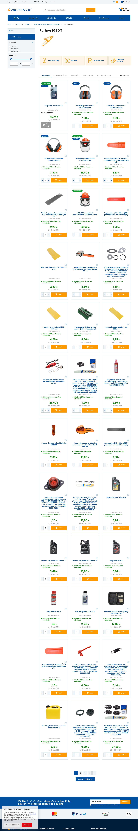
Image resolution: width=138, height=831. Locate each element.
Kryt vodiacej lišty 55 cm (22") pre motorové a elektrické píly (116, 214)
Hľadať (90, 10)
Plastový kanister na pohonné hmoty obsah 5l (54, 727)
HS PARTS (36, 2)
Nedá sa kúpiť (48, 125)
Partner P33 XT (68, 24)
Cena (11, 55)
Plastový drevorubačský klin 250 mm (116, 328)
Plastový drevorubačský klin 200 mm (54, 328)
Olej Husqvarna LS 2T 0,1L (85, 612)
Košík (125, 9)
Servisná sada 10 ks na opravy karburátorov (116, 612)
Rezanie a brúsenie (69, 18)
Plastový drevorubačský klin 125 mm (53, 268)
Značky (44, 2)
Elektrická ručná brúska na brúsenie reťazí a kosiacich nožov (53, 381)
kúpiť (91, 126)
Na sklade (14, 51)
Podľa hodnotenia (104, 75)
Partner (27, 24)
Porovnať (66, 103)
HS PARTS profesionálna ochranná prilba (85, 159)
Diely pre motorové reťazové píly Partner (47, 24)
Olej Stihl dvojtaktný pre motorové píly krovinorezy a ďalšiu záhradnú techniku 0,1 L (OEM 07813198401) (116, 382)
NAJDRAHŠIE (75, 75)
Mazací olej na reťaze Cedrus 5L (85, 561)
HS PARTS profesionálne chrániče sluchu (85, 107)
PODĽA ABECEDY (88, 75)
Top (12, 46)
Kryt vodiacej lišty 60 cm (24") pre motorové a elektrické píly (116, 444)
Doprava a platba (13, 2)
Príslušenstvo (104, 18)
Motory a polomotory (51, 18)
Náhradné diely (34, 18)
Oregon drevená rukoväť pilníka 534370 (53, 444)
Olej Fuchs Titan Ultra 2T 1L (116, 497)
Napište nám (26, 2)
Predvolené (46, 75)
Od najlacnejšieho (60, 75)
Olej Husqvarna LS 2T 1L (54, 106)
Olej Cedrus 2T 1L (116, 561)
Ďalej (94, 773)
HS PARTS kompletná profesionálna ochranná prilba (85, 214)
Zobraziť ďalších (85, 779)
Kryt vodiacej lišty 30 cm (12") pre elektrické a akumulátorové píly (116, 160)
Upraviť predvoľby (12, 825)
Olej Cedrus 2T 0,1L (54, 612)
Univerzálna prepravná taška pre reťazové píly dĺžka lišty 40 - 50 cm (85, 269)
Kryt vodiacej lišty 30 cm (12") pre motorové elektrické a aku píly (54, 666)
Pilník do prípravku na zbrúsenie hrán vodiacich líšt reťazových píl (54, 214)
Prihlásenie (126, 2)
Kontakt (52, 2)
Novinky (121, 18)
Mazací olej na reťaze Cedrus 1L (53, 561)
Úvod (9, 24)
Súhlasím (26, 825)
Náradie (86, 18)
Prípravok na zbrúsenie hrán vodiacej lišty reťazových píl (85, 328)
